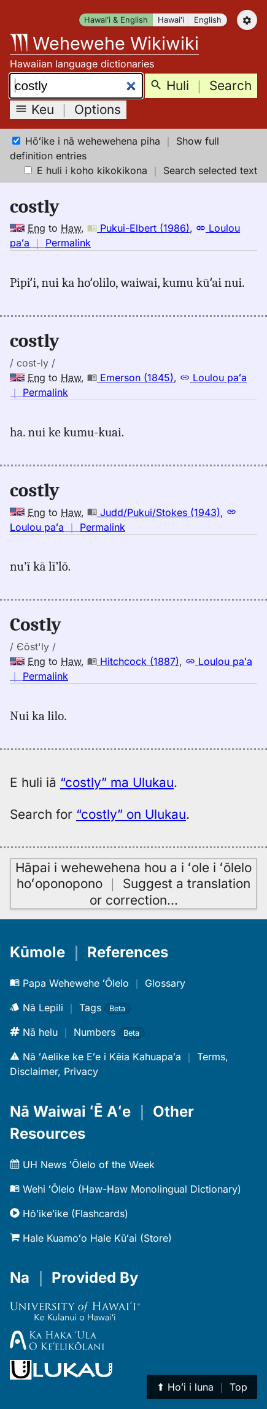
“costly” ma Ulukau (117, 782)
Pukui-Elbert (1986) (138, 228)
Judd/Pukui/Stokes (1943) (153, 512)
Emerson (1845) (130, 377)
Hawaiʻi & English (116, 20)
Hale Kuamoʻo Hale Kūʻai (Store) (91, 1238)
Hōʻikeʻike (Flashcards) (69, 1213)
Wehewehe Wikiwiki (104, 43)
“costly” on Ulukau (131, 814)
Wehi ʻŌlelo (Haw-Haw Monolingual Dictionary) (125, 1189)
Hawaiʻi (171, 20)
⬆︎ (202, 1387)
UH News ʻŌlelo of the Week (82, 1164)
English (208, 20)
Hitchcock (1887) (133, 661)
